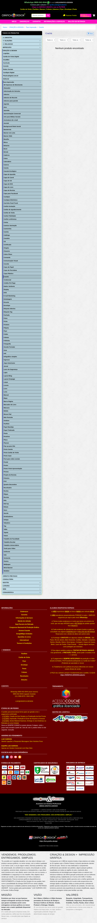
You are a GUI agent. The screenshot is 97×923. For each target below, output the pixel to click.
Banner (42, 9)
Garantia (37, 21)
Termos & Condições (24, 643)
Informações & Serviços (54, 21)
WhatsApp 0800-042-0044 (37, 2)
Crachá (41, 27)
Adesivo (56, 9)
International (24, 640)
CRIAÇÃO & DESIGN (16, 27)
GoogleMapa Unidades (24, 634)
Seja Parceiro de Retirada (24, 624)
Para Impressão (31, 27)
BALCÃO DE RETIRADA (86, 631)
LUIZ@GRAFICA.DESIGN (64, 2)
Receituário (24, 676)
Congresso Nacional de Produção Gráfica (24, 627)
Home (5, 27)
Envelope (68, 9)
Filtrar (90, 33)
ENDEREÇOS (71, 631)
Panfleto (36, 9)
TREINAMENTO (57, 686)
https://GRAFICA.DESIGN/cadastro (72, 675)
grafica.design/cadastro (58, 5)
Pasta (75, 9)
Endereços (24, 21)
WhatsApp (83, 617)
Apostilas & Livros (24, 637)
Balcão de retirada (24, 621)
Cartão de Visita (26, 9)
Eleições (24, 680)
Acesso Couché (24, 630)
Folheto (49, 9)
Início (14, 21)
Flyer (62, 9)
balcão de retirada (76, 21)
